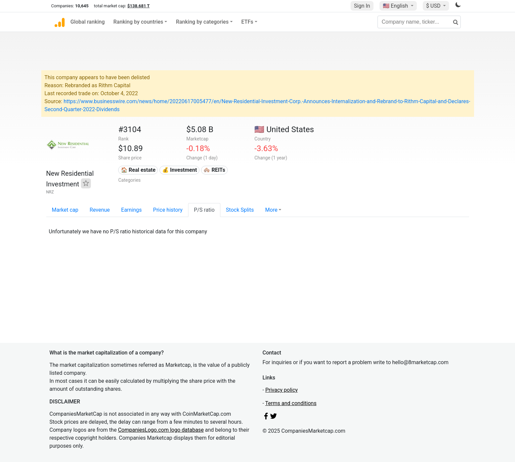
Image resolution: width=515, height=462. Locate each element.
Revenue (100, 210)
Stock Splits (240, 210)
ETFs (247, 22)
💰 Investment (179, 170)
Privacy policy (281, 390)
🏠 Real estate (138, 170)
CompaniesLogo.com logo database (160, 430)
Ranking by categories (202, 22)
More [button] (271, 210)
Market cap (65, 210)
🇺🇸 (396, 6)
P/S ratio (204, 210)
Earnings (131, 210)
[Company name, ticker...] (419, 22)
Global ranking (88, 22)
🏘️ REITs (214, 170)
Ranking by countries (138, 22)
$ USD (434, 6)
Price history (168, 210)
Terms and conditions (291, 403)
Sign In (362, 6)
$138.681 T (139, 5)
